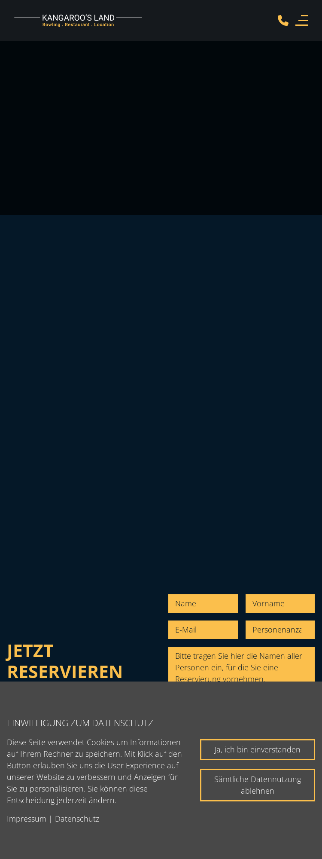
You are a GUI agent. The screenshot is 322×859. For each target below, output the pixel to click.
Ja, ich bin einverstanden (258, 749)
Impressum (26, 818)
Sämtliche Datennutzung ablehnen (257, 785)
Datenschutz (77, 818)
